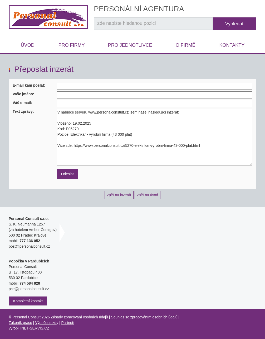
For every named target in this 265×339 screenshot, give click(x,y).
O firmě (185, 45)
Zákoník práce (20, 323)
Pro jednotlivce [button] (130, 45)
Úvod (28, 45)
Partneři (67, 323)
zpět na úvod (147, 195)
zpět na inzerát (119, 195)
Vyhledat (234, 23)
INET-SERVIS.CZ (34, 328)
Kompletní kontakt (28, 301)
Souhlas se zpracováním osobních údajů (144, 317)
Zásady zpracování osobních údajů (79, 317)
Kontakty (231, 45)
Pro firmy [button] (71, 45)
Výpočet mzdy (46, 323)
